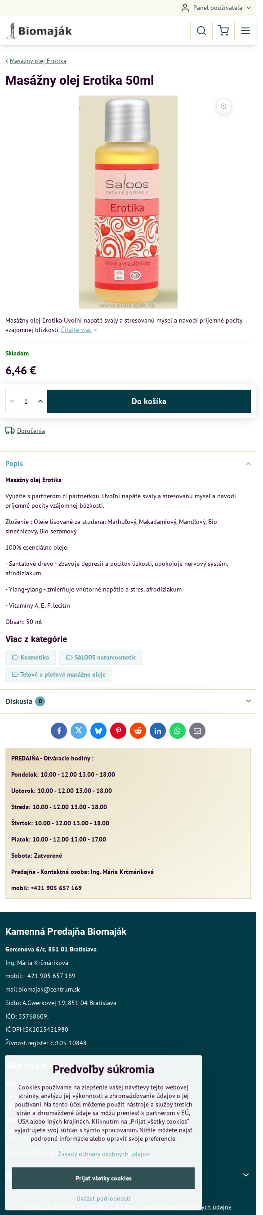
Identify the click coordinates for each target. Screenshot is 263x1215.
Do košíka (149, 401)
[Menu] (245, 31)
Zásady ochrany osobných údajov (103, 1180)
